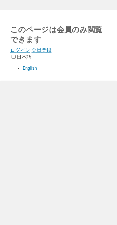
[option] (65, 68)
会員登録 (41, 50)
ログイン (20, 50)
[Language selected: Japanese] (58, 62)
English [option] (30, 68)
